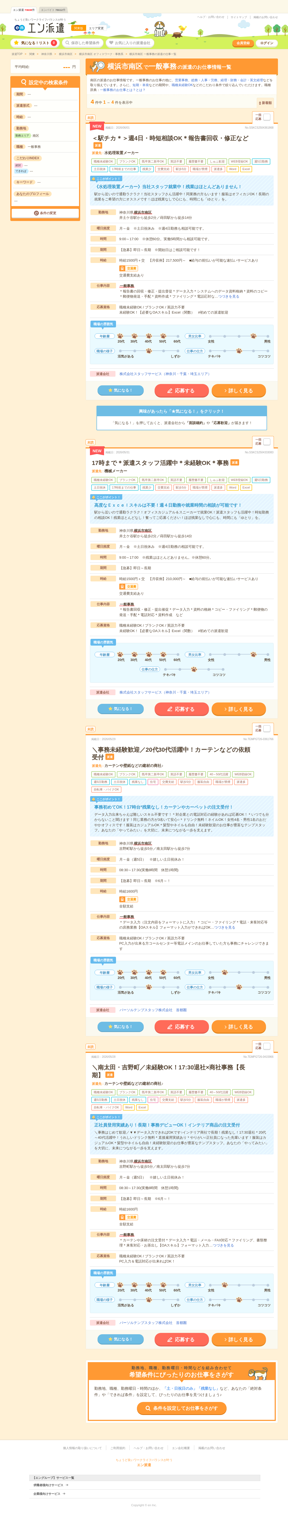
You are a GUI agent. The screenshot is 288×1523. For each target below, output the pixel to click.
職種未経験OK (182, 85)
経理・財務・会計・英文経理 (242, 80)
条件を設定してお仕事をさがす (185, 1408)
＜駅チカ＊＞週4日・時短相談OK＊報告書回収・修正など (170, 138)
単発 (145, 85)
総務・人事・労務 (204, 80)
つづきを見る (228, 296)
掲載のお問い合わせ (265, 17)
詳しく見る (240, 390)
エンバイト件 (53, 9)
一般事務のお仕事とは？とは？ (123, 90)
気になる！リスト (39, 43)
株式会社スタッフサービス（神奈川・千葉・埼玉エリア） (165, 374)
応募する (185, 390)
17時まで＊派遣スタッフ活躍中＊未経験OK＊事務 (160, 463)
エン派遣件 (24, 9)
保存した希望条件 (85, 43)
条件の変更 (48, 213)
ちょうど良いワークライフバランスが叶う (40, 19)
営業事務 (181, 80)
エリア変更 (96, 28)
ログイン (266, 43)
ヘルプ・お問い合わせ (210, 17)
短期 (136, 85)
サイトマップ (239, 17)
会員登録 (243, 43)
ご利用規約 (117, 1448)
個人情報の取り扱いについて (82, 1448)
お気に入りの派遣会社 (132, 43)
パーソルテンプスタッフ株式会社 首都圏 (153, 1010)
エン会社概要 (181, 1448)
